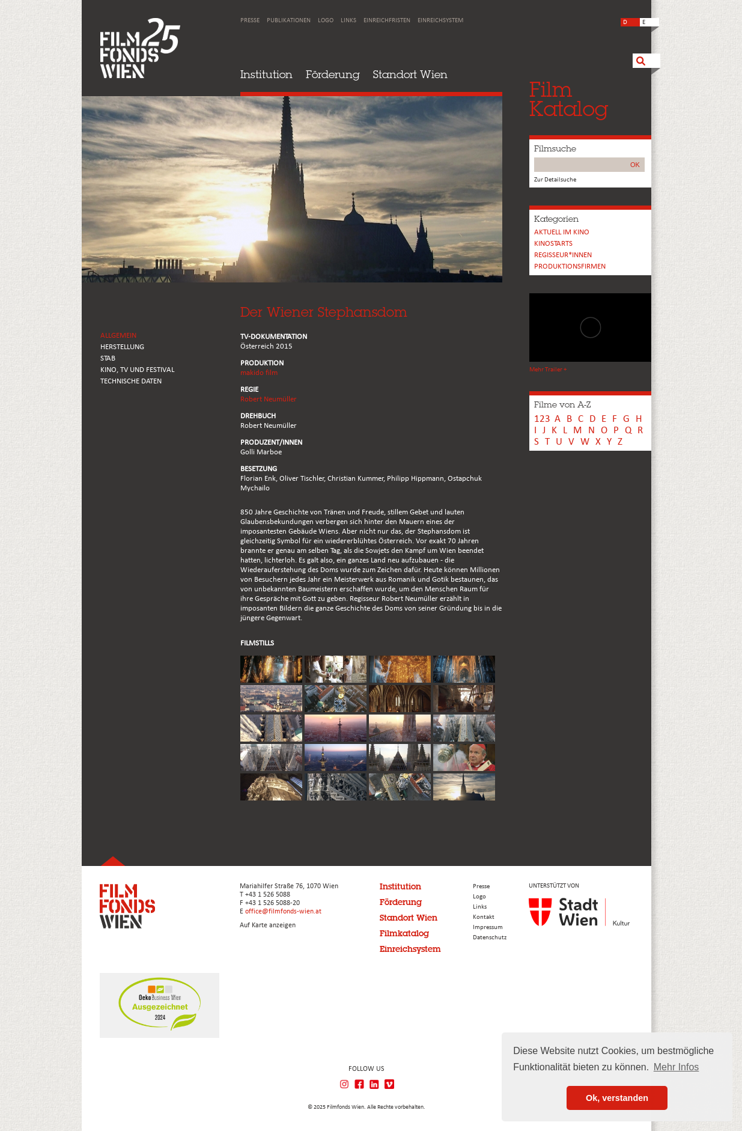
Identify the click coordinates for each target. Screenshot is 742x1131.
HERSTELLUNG (122, 347)
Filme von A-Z (562, 404)
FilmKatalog (568, 98)
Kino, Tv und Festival (137, 370)
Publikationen (289, 20)
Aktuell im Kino (561, 232)
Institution (266, 74)
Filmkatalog (404, 933)
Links (348, 20)
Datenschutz (489, 937)
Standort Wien (410, 74)
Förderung (333, 74)
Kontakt (483, 917)
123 (542, 419)
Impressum (488, 927)
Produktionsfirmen (570, 266)
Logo (325, 20)
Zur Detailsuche (555, 180)
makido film (259, 373)
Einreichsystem (440, 20)
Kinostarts (553, 244)
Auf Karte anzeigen (268, 925)
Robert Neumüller (268, 399)
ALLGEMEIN (118, 336)
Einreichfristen (386, 20)
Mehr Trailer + (548, 370)
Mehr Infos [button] (676, 1067)
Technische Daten (131, 381)
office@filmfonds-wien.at (283, 911)
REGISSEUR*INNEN (563, 255)
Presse (250, 20)
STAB (107, 358)
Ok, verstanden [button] (617, 1098)
